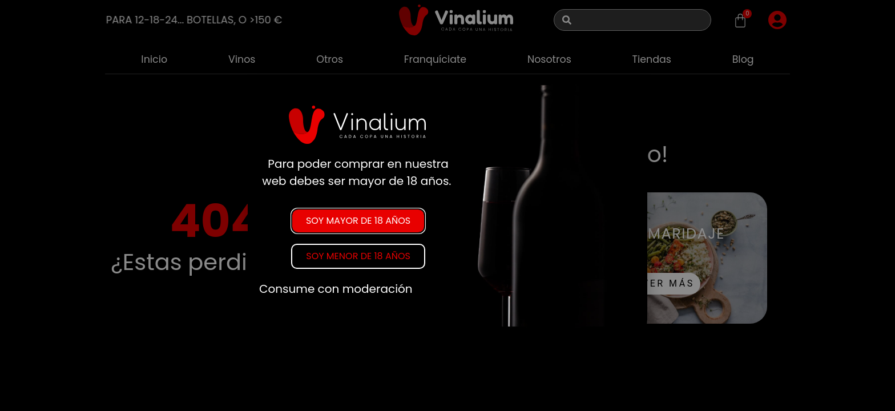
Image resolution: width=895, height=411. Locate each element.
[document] (447, 205)
